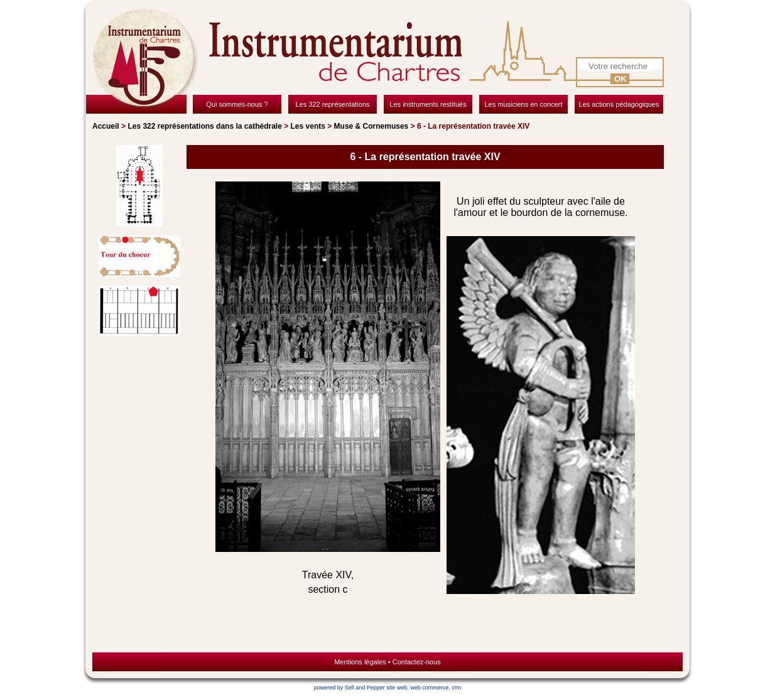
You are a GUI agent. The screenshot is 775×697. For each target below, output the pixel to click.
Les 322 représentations (204, 126)
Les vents (308, 126)
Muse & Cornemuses (371, 126)
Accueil (105, 126)
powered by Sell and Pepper (349, 687)
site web (396, 687)
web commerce (429, 687)
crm (456, 687)
